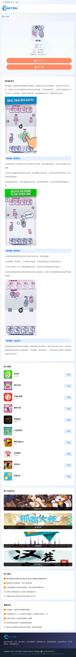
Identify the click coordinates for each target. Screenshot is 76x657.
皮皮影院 (17, 453)
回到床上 (17, 464)
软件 (7, 17)
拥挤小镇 (17, 408)
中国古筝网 (18, 396)
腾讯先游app (19, 442)
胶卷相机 (17, 419)
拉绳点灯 (17, 476)
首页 (3, 17)
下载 (68, 375)
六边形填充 (18, 430)
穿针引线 (17, 385)
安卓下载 (40, 60)
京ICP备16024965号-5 (48, 651)
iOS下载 (41, 67)
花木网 (16, 374)
